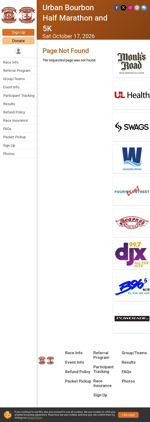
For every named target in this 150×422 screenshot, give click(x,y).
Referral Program (16, 71)
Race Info (11, 62)
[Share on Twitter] (123, 7)
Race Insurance (15, 120)
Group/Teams (14, 79)
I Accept (128, 415)
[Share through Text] (144, 7)
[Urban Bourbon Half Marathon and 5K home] (18, 14)
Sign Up (18, 32)
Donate (18, 41)
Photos (9, 154)
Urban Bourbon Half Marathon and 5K (75, 18)
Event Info (11, 87)
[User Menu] (18, 50)
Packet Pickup (14, 137)
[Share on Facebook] (116, 7)
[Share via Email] (137, 7)
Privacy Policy (34, 417)
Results (9, 104)
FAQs (7, 129)
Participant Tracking (18, 96)
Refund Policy (14, 112)
